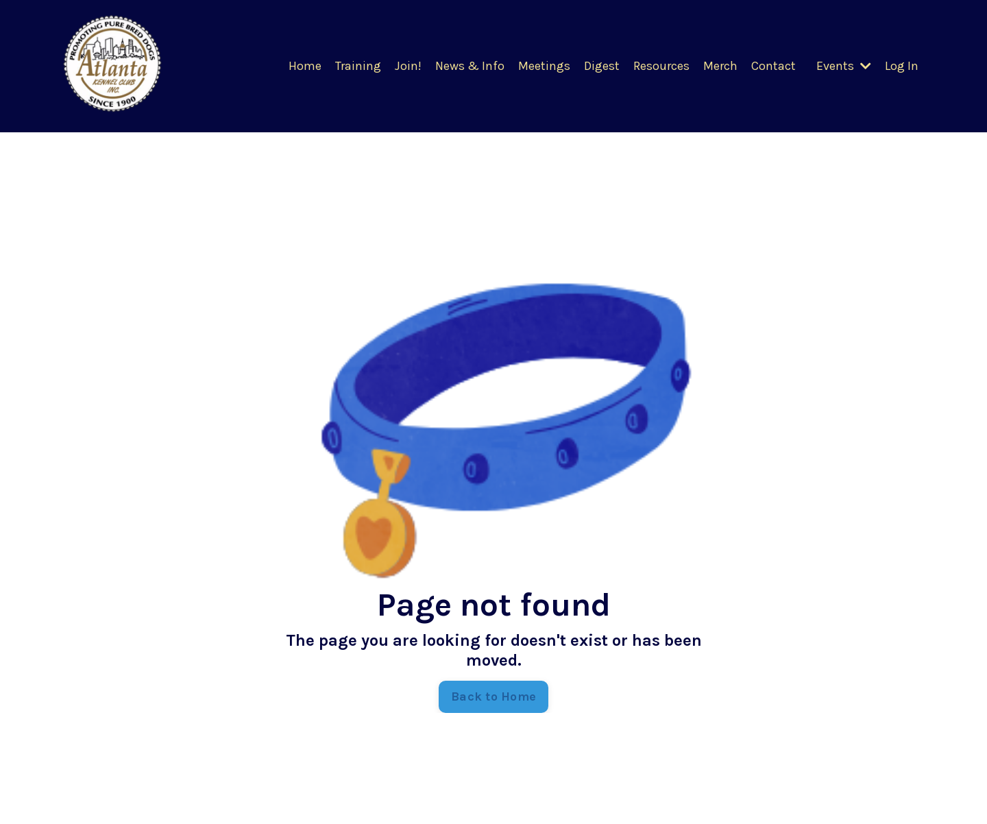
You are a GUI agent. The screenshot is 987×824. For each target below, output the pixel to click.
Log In (901, 65)
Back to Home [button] (493, 696)
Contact (773, 65)
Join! (408, 65)
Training (358, 65)
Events (843, 65)
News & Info (469, 65)
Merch (720, 65)
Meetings (544, 65)
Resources (661, 65)
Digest (602, 65)
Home (305, 65)
